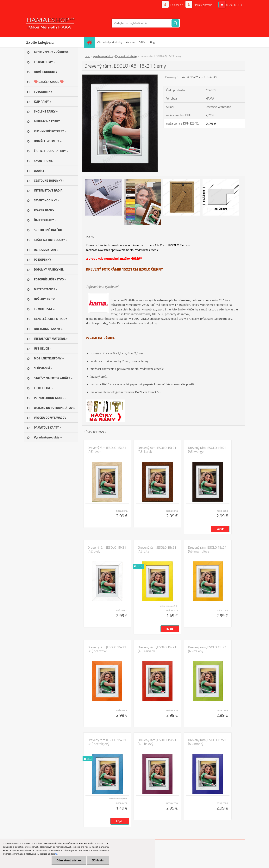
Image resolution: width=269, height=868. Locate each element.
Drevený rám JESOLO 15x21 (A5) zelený (207, 649)
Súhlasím (98, 860)
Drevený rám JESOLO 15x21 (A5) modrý (207, 742)
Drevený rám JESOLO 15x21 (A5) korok (157, 450)
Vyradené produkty (103, 56)
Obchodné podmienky (109, 42)
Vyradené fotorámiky (126, 56)
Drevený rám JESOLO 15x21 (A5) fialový (157, 742)
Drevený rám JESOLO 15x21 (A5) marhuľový (207, 549)
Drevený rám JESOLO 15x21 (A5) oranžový (107, 649)
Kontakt (130, 42)
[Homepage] (90, 42)
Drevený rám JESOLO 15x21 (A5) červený (157, 649)
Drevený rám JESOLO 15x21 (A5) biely (107, 549)
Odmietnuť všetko (68, 860)
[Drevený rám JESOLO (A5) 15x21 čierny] (120, 76)
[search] (175, 23)
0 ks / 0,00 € (234, 5)
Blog (151, 42)
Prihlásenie (177, 5)
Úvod (87, 56)
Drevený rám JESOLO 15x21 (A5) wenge (207, 450)
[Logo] (50, 23)
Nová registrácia (202, 5)
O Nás (142, 42)
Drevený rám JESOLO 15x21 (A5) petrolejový (107, 742)
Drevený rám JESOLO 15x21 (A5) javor (107, 450)
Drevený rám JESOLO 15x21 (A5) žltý (157, 549)
